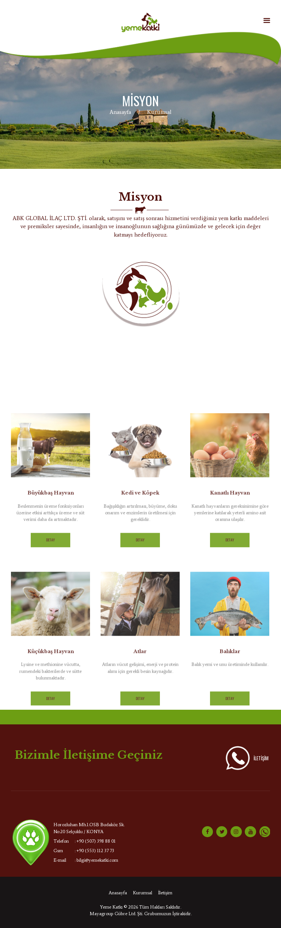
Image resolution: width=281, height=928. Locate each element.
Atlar (140, 783)
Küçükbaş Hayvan (50, 783)
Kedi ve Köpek (140, 625)
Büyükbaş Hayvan (50, 625)
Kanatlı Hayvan (230, 625)
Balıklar (230, 783)
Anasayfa (120, 111)
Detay (50, 672)
